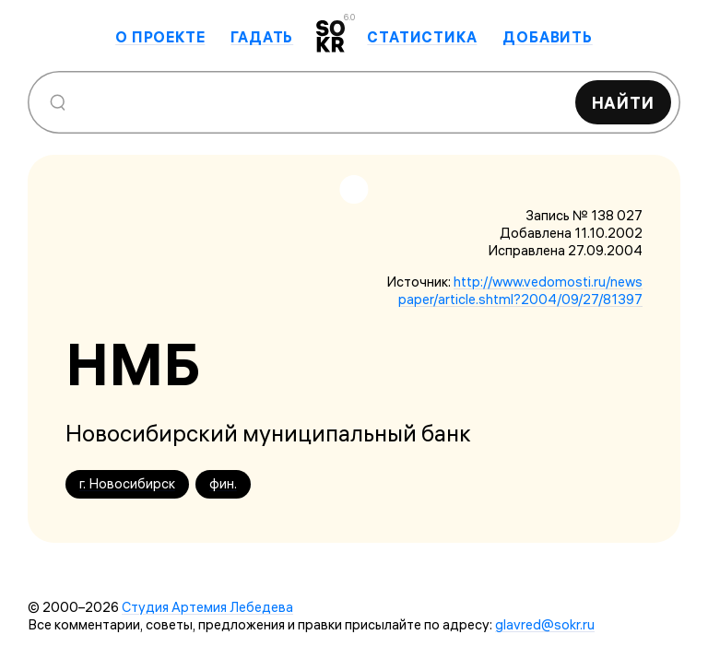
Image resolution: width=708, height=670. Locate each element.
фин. (223, 483)
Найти (623, 102)
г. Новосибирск (127, 483)
